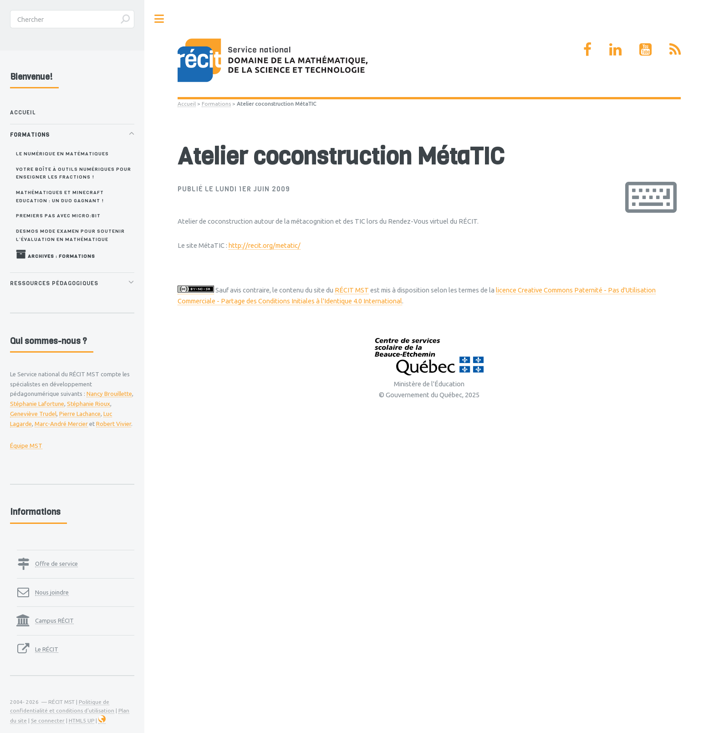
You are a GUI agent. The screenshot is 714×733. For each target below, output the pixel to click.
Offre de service (56, 563)
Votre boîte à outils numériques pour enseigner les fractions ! (73, 173)
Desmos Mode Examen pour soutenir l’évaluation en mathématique (70, 235)
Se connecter (48, 720)
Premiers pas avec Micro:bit (58, 215)
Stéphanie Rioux (88, 403)
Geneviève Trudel (33, 413)
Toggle (159, 19)
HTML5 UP (81, 720)
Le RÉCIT (46, 649)
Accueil (187, 104)
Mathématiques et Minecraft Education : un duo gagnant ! (60, 196)
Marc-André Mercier (61, 423)
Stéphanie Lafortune (37, 403)
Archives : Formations (55, 254)
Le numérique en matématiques (62, 153)
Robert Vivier (113, 423)
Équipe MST (26, 445)
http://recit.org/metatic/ (265, 245)
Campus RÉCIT (54, 620)
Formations (216, 104)
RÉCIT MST (352, 290)
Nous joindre (52, 592)
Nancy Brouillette (109, 393)
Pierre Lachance (80, 413)
